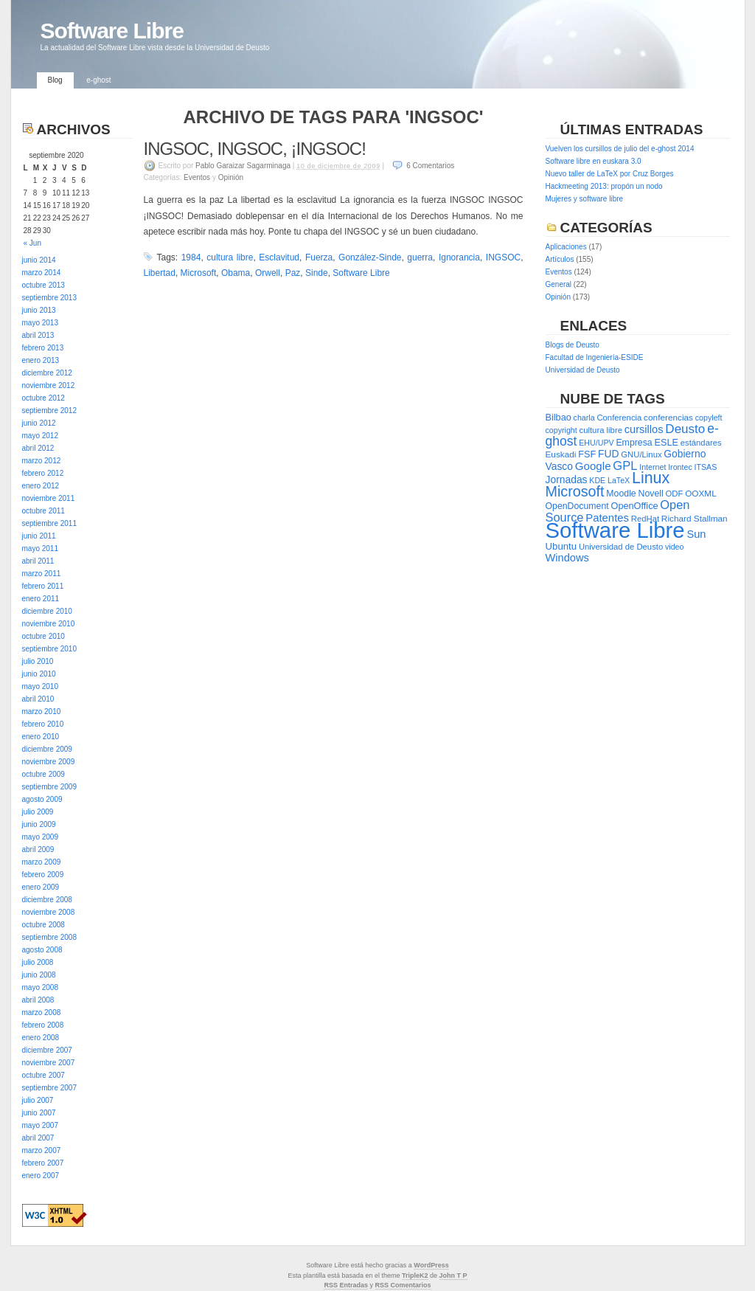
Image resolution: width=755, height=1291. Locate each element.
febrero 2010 (43, 724)
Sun (696, 534)
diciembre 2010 (47, 611)
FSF (587, 454)
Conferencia (618, 417)
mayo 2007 (40, 1125)
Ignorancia (459, 257)
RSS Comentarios (403, 1285)
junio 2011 (39, 536)
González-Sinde (369, 257)
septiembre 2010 (49, 649)
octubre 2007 (43, 1075)
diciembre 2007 (47, 1050)
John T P (453, 1275)
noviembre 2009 (48, 762)
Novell (651, 493)
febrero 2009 (43, 875)
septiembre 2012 (49, 410)
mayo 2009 (40, 837)
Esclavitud (279, 257)
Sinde (316, 273)
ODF (674, 493)
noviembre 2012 (48, 385)
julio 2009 (38, 812)
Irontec (680, 467)
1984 (191, 257)
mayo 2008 (40, 987)
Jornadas (567, 479)
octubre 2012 (43, 398)
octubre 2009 (43, 774)
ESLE (666, 442)
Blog (55, 80)
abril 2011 (38, 561)
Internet (652, 467)
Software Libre (112, 30)
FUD (608, 454)
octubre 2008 (43, 925)
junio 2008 (39, 975)
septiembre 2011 (49, 523)
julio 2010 (38, 661)
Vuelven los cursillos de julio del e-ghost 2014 (620, 149)
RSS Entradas (346, 1285)
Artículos (560, 259)
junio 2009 (39, 824)
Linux (650, 478)
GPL (625, 466)
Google (593, 466)
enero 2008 (41, 1038)
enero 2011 (41, 599)
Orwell (267, 273)
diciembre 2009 (47, 749)
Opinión (230, 177)
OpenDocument (577, 506)
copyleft (709, 417)
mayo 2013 (40, 323)
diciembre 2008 (47, 900)
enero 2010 (41, 737)
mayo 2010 (40, 686)
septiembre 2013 (49, 298)
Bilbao (558, 417)
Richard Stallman (694, 518)
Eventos (197, 177)
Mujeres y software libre (585, 199)
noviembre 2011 (48, 498)
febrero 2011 (43, 586)
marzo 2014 (41, 273)
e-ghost (98, 80)
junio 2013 (39, 310)
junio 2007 (39, 1113)
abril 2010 (38, 699)
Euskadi (561, 454)
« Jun (32, 243)
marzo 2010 (41, 711)
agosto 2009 (42, 799)
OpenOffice (634, 505)
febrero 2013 (43, 348)
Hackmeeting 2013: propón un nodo (604, 186)
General (559, 284)
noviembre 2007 (48, 1063)
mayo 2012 (40, 436)
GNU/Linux (641, 454)
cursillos (644, 429)
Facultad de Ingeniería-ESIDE (595, 357)
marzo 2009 (41, 862)
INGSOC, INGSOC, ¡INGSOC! (255, 149)
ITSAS (706, 467)
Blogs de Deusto (572, 345)
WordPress (431, 1265)
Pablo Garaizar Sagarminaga (242, 166)
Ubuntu (561, 546)
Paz (293, 273)
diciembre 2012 (47, 373)
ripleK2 (417, 1275)
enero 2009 (41, 887)
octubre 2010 (43, 636)
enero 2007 (41, 1175)
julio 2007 (38, 1100)
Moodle (621, 493)
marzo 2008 (41, 1012)
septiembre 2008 (49, 937)
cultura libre (229, 257)
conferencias (668, 417)
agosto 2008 (42, 950)
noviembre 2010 (48, 624)
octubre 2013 (43, 285)
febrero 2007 (43, 1163)
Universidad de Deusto (583, 370)
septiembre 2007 (49, 1088)
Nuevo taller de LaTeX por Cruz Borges (610, 174)
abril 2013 (38, 335)
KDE (597, 480)
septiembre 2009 (49, 787)
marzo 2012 (41, 461)
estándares (701, 442)
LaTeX (619, 480)
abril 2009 (38, 849)
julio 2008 (38, 962)
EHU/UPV (596, 442)
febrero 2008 (43, 1025)
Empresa (634, 442)
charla (584, 417)
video (674, 546)
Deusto (685, 429)
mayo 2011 (40, 548)
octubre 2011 (43, 511)
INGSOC (503, 257)
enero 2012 (41, 486)
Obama (235, 273)
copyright (561, 430)
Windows (567, 558)
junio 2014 (39, 260)
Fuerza (319, 257)
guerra (420, 257)
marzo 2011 (41, 574)
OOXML (701, 493)
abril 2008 (38, 1000)
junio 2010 (39, 674)
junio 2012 (39, 423)
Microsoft (199, 273)
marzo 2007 (41, 1150)
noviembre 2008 (48, 912)
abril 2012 (38, 448)
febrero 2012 (43, 473)
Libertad (159, 273)
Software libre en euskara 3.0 (593, 161)
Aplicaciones (566, 247)
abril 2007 (38, 1138)
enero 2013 (41, 360)
